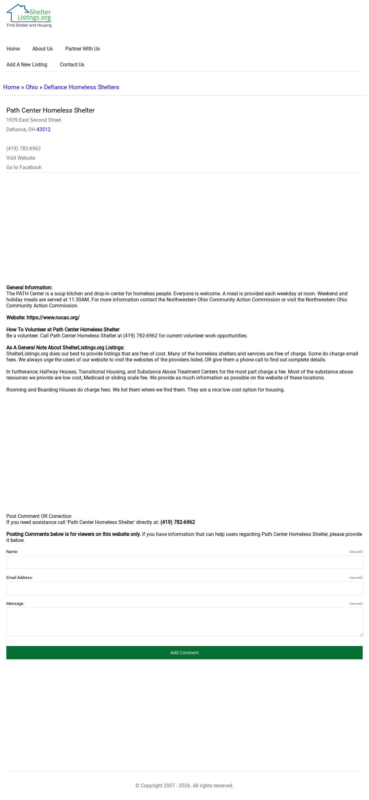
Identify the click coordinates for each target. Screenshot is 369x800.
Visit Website (20, 158)
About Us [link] (42, 49)
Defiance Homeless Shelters (81, 87)
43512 (43, 129)
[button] (184, 652)
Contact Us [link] (72, 65)
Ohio (32, 87)
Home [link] (13, 49)
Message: (184, 603)
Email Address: (184, 577)
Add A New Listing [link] (26, 65)
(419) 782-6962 (23, 148)
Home (11, 87)
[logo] (29, 16)
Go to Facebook (23, 167)
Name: (184, 551)
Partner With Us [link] (82, 49)
